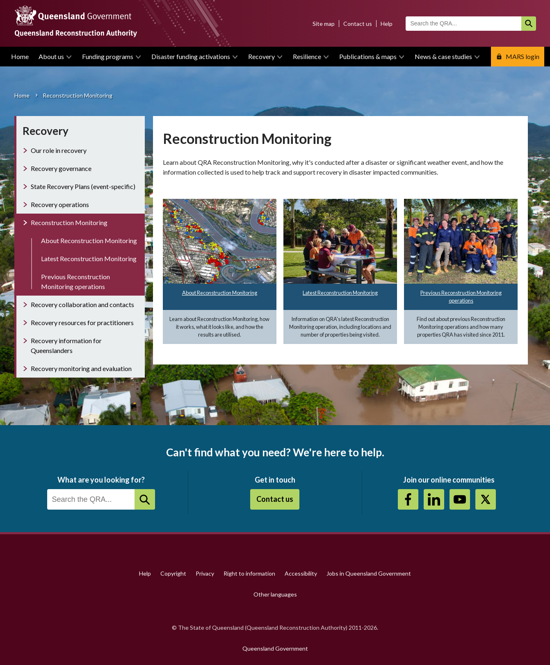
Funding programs (107, 56)
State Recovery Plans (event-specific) (83, 186)
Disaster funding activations (190, 56)
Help (387, 23)
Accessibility (301, 573)
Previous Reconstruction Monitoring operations (75, 281)
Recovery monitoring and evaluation (81, 368)
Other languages (275, 594)
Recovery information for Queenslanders (66, 345)
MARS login (522, 56)
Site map (324, 23)
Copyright (173, 573)
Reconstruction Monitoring (69, 222)
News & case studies (443, 56)
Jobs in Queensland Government (368, 573)
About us (51, 56)
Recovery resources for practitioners (82, 322)
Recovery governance (61, 168)
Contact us (357, 23)
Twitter (485, 499)
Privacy (205, 573)
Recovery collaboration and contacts (82, 304)
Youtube (460, 499)
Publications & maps (368, 56)
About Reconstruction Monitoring (219, 292)
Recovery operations (60, 204)
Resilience (307, 56)
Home (20, 56)
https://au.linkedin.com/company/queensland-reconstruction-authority (434, 499)
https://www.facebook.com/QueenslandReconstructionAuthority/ (408, 499)
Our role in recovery (59, 150)
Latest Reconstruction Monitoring (340, 292)
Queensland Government (275, 648)
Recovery (261, 56)
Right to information (249, 573)
